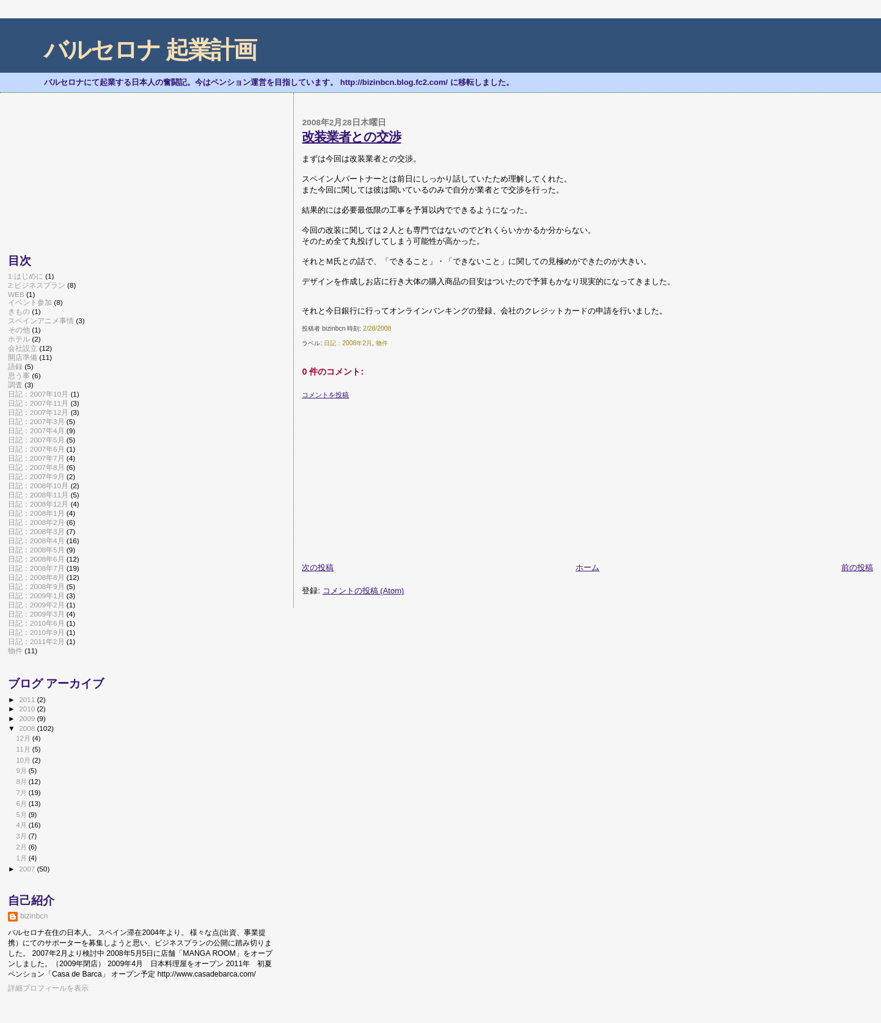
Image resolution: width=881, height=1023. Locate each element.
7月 (22, 792)
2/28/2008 (377, 328)
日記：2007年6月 (36, 449)
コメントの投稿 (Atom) (363, 590)
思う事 (19, 376)
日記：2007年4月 (36, 431)
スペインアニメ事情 (41, 320)
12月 (24, 738)
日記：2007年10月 (38, 394)
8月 (22, 781)
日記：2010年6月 (36, 623)
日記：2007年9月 (36, 476)
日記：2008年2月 (348, 343)
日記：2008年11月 (38, 495)
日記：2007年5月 (36, 440)
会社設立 (22, 348)
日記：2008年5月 (36, 550)
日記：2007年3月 (36, 421)
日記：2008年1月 (36, 513)
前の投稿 (857, 567)
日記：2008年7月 (36, 568)
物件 (382, 343)
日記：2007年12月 (38, 412)
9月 (22, 770)
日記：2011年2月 (36, 641)
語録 (15, 366)
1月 (22, 858)
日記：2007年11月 (38, 403)
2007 (28, 869)
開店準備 (22, 357)
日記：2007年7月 (36, 458)
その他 (19, 330)
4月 (22, 825)
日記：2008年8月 (36, 577)
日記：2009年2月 (36, 605)
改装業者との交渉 (351, 137)
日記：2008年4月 (36, 540)
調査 (15, 385)
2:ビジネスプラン (36, 285)
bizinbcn (34, 916)
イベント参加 (30, 302)
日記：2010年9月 (36, 632)
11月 (24, 749)
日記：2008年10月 (38, 486)
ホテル (19, 339)
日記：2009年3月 (36, 614)
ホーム (587, 567)
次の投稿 (318, 567)
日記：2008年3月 (36, 531)
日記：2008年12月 (38, 504)
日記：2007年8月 (36, 467)
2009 (28, 718)
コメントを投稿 (325, 394)
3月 (22, 836)
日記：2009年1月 (36, 596)
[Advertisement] (393, 476)
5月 (22, 814)
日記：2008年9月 (36, 586)
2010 (28, 709)
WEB (16, 294)
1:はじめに (25, 276)
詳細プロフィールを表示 (48, 988)
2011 (28, 699)
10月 (24, 760)
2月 (22, 847)
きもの (19, 311)
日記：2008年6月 (36, 559)
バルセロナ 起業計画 (150, 50)
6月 (22, 803)
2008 (28, 728)
